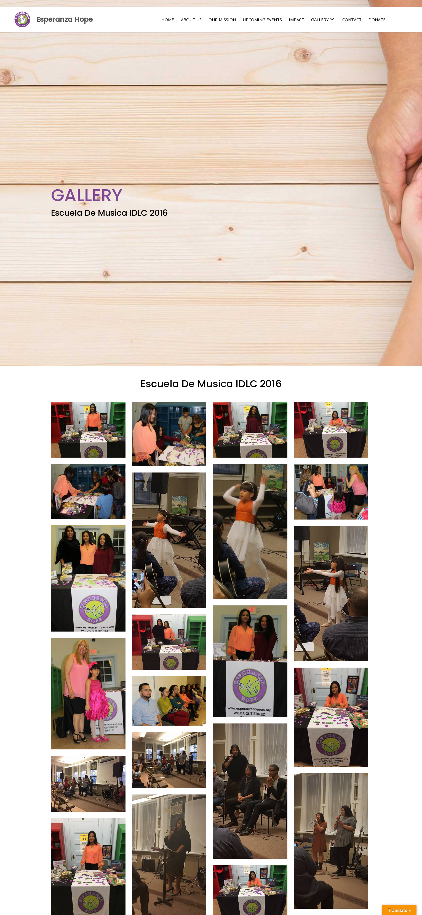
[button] (332, 19)
